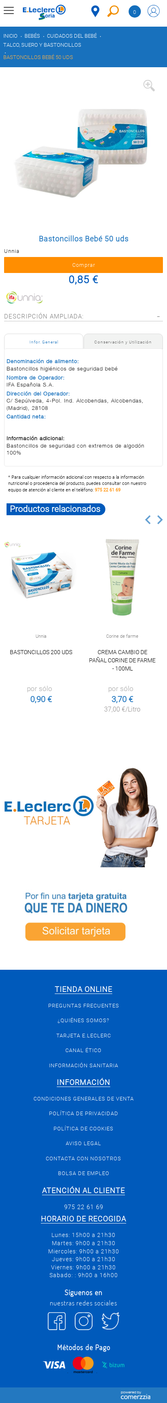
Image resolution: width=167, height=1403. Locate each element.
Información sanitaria (83, 1065)
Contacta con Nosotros (83, 1158)
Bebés (32, 36)
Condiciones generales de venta (83, 1099)
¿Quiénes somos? (83, 1020)
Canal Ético (83, 1050)
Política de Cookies (83, 1129)
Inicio (10, 36)
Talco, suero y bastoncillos (42, 45)
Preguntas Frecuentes (83, 1006)
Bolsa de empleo (83, 1173)
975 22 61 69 (107, 490)
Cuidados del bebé (72, 36)
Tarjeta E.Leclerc (83, 1035)
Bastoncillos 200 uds (41, 652)
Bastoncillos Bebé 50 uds (38, 57)
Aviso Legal (83, 1143)
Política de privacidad (83, 1113)
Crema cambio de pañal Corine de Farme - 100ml (122, 660)
